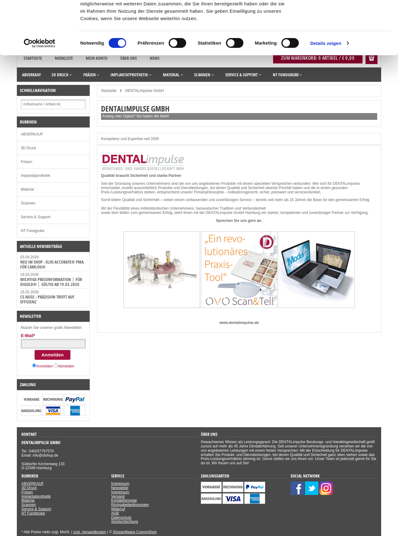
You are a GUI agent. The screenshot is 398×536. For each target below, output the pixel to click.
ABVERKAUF (32, 134)
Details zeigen (325, 91)
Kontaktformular (124, 500)
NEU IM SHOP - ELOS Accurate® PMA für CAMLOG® (52, 264)
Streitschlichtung (124, 521)
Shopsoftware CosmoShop (135, 532)
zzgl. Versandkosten (89, 532)
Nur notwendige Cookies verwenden (347, 36)
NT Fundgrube (32, 231)
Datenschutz (121, 517)
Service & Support (36, 217)
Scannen (28, 203)
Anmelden (52, 354)
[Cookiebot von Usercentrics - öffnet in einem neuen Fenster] (39, 91)
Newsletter (120, 488)
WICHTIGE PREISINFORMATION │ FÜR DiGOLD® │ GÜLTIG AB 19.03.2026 (51, 281)
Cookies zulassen (347, 15)
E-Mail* (28, 335)
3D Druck (28, 148)
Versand (118, 496)
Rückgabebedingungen (130, 505)
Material (27, 189)
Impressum (120, 483)
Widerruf (118, 509)
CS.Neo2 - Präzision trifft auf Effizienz (47, 299)
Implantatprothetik (35, 175)
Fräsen (26, 162)
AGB (115, 513)
